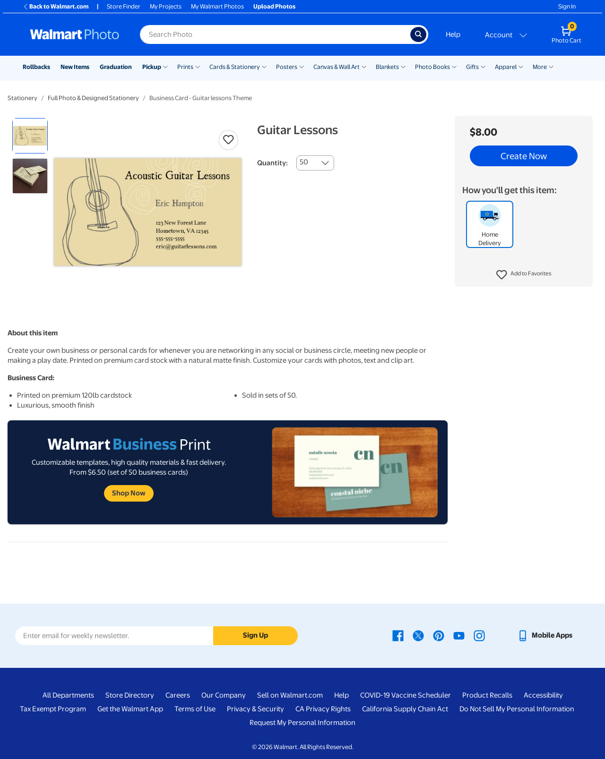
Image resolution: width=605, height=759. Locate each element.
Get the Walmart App (130, 709)
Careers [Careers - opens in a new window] (177, 695)
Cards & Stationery (234, 66)
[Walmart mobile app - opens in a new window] (544, 635)
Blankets (387, 66)
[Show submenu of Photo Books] (454, 66)
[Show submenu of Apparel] (521, 66)
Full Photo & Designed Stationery (93, 98)
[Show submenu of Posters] (301, 66)
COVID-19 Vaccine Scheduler (405, 695)
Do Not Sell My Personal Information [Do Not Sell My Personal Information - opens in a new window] (516, 709)
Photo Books (432, 66)
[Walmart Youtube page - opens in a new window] (459, 635)
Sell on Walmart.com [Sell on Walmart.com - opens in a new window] (290, 695)
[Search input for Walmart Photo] (275, 34)
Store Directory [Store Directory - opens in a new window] (129, 695)
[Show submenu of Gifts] (483, 66)
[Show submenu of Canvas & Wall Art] (364, 66)
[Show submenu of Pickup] (165, 66)
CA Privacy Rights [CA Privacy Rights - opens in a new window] (323, 709)
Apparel (506, 66)
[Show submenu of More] (551, 66)
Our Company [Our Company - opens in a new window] (223, 695)
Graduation (116, 66)
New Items (74, 66)
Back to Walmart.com (55, 6)
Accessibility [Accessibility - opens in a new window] (543, 695)
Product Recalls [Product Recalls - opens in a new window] (487, 695)
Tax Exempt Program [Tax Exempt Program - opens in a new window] (53, 709)
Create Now (524, 156)
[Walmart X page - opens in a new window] (418, 635)
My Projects (166, 6)
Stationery (22, 98)
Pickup (151, 66)
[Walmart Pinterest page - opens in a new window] (438, 635)
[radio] (30, 136)
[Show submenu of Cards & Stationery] (264, 66)
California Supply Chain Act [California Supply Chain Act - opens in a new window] (405, 709)
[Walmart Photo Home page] (74, 34)
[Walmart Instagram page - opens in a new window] (479, 635)
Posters (286, 66)
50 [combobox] (304, 162)
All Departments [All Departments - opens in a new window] (68, 695)
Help (453, 34)
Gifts (472, 66)
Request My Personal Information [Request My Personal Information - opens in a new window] (302, 722)
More (540, 66)
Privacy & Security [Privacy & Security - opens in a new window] (255, 709)
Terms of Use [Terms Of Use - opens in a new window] (195, 709)
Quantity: (272, 163)
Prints (185, 66)
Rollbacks (36, 66)
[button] (524, 275)
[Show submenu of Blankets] (403, 66)
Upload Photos (274, 6)
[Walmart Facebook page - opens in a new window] (398, 635)
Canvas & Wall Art (336, 66)
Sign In (567, 6)
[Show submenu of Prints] (197, 66)
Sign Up (255, 635)
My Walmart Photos (217, 6)
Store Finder (123, 6)
